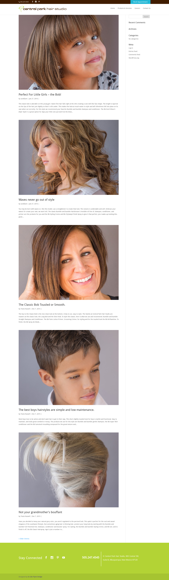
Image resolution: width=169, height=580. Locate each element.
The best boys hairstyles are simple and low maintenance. (56, 409)
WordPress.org (134, 58)
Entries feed (133, 51)
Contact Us (146, 8)
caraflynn (24, 99)
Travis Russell (25, 309)
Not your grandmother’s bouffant (40, 512)
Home (112, 8)
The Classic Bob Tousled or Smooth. (42, 304)
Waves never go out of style (36, 199)
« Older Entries (24, 539)
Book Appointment (140, 2)
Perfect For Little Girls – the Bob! (40, 94)
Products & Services (125, 8)
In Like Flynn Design (35, 577)
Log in (131, 48)
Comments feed (134, 54)
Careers (137, 8)
